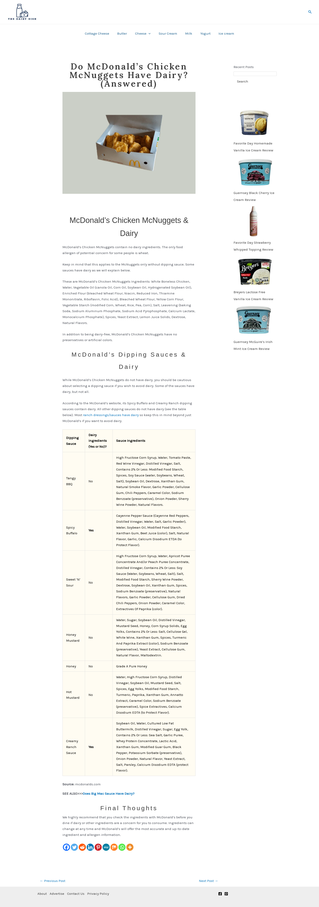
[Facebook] (66, 847)
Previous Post (52, 881)
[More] (129, 847)
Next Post (208, 881)
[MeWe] (106, 847)
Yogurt (203, 33)
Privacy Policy (100, 894)
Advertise (57, 894)
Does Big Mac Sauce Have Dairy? (108, 793)
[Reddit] (82, 847)
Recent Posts (244, 67)
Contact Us (77, 894)
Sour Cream (168, 33)
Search (242, 81)
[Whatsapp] (122, 847)
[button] (310, 12)
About (42, 894)
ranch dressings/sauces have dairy (111, 415)
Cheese (144, 33)
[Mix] (114, 847)
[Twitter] (74, 847)
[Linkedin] (90, 847)
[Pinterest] (98, 847)
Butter (124, 33)
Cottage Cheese (100, 33)
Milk (187, 33)
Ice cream (223, 33)
